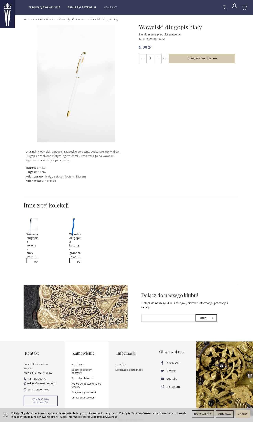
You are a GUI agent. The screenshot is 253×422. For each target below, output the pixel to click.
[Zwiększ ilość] (142, 58)
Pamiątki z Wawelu (82, 7)
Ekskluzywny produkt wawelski (160, 34)
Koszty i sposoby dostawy (81, 369)
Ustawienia (203, 414)
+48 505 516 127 (35, 377)
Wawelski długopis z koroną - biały (35, 245)
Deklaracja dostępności (129, 368)
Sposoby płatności (82, 376)
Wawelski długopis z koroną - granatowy (79, 245)
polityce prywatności (105, 416)
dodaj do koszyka (199, 58)
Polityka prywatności (83, 390)
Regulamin (77, 362)
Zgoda (243, 414)
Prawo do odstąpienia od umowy (86, 383)
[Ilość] (149, 58)
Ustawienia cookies (83, 396)
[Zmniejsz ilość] (156, 58)
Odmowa (224, 414)
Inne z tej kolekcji (50, 205)
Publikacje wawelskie (44, 7)
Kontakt (110, 7)
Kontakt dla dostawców (40, 399)
